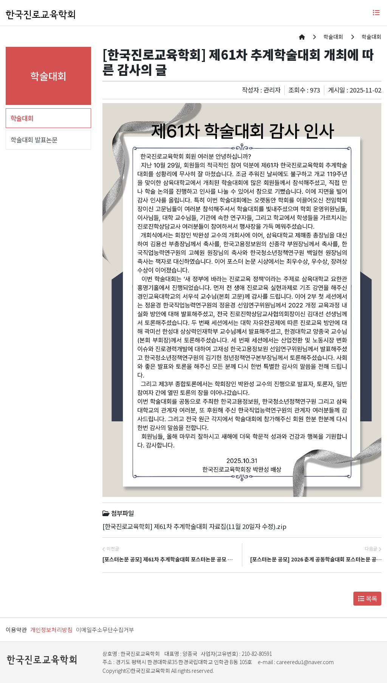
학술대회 (22, 118)
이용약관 (16, 630)
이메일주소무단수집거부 (105, 630)
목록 (367, 598)
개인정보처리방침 (51, 630)
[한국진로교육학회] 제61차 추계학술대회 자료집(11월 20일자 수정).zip (194, 526)
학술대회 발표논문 (34, 139)
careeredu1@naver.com (305, 662)
